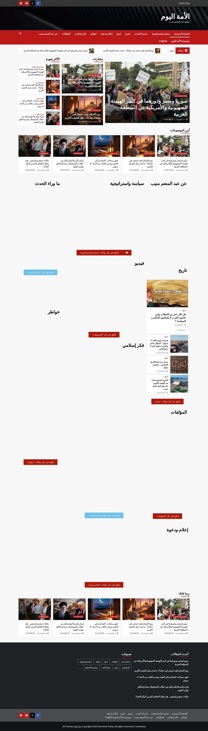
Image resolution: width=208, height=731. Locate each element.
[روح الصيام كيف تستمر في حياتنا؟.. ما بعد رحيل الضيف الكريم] (53, 86)
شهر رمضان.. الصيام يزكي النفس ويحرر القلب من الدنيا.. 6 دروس (31, 103)
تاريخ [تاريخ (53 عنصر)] (105, 662)
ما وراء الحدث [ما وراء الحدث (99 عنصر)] (106, 668)
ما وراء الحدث (140, 33)
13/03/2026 (81, 122)
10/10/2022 (162, 393)
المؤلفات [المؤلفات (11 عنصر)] (114, 662)
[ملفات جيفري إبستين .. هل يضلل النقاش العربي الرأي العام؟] (34, 146)
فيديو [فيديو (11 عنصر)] (116, 668)
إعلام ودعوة (106, 33)
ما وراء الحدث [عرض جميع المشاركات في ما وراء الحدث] (39, 114)
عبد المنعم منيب (180, 119)
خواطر (93, 33)
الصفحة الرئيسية (182, 33)
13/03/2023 (162, 371)
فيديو (127, 33)
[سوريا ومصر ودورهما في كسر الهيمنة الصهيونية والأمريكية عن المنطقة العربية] (53, 71)
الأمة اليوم (175, 16)
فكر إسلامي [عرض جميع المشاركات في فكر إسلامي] (96, 110)
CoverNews (140, 726)
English (163, 40)
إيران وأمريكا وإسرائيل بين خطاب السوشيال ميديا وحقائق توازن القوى (31, 119)
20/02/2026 (29, 170)
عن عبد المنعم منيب (48, 33)
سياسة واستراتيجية (161, 33)
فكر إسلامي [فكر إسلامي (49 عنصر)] (126, 668)
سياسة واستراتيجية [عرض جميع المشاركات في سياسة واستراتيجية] (181, 96)
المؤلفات (66, 33)
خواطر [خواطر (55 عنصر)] (98, 662)
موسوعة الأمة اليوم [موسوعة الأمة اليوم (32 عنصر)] (91, 668)
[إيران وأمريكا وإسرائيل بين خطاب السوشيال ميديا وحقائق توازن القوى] (53, 118)
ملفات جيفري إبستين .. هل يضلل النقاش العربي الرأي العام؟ (37, 163)
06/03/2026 (98, 170)
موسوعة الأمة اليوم (180, 40)
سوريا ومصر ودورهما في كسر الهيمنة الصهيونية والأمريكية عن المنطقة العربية (59, 50)
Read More (182, 330)
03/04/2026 (167, 119)
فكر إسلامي (80, 33)
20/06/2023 (162, 353)
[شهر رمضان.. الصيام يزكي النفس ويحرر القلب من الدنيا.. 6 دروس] (53, 102)
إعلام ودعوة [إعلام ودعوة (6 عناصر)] (126, 662)
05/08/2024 (180, 325)
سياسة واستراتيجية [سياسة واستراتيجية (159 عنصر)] (86, 662)
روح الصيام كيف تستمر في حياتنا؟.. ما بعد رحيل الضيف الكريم (131, 50)
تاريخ (119, 33)
